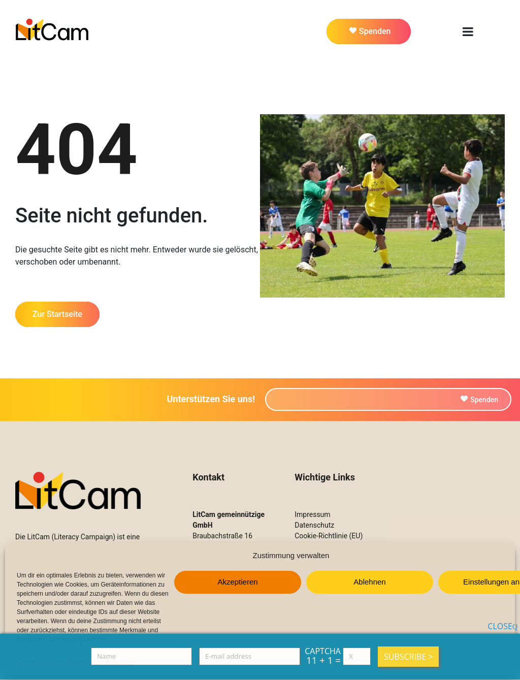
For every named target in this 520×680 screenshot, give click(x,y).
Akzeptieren (237, 581)
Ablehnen (369, 581)
